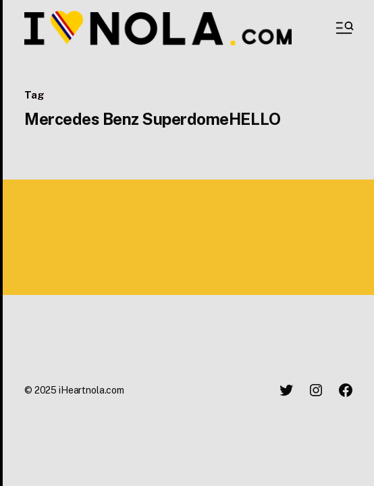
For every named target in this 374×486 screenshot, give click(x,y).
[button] (343, 28)
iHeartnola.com (91, 390)
